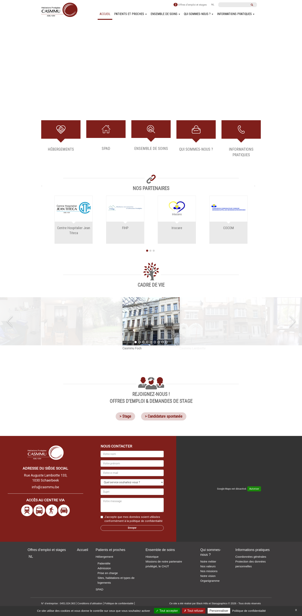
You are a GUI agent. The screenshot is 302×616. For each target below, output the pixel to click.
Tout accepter (167, 610)
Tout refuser (194, 610)
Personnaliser (219, 610)
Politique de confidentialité (249, 610)
